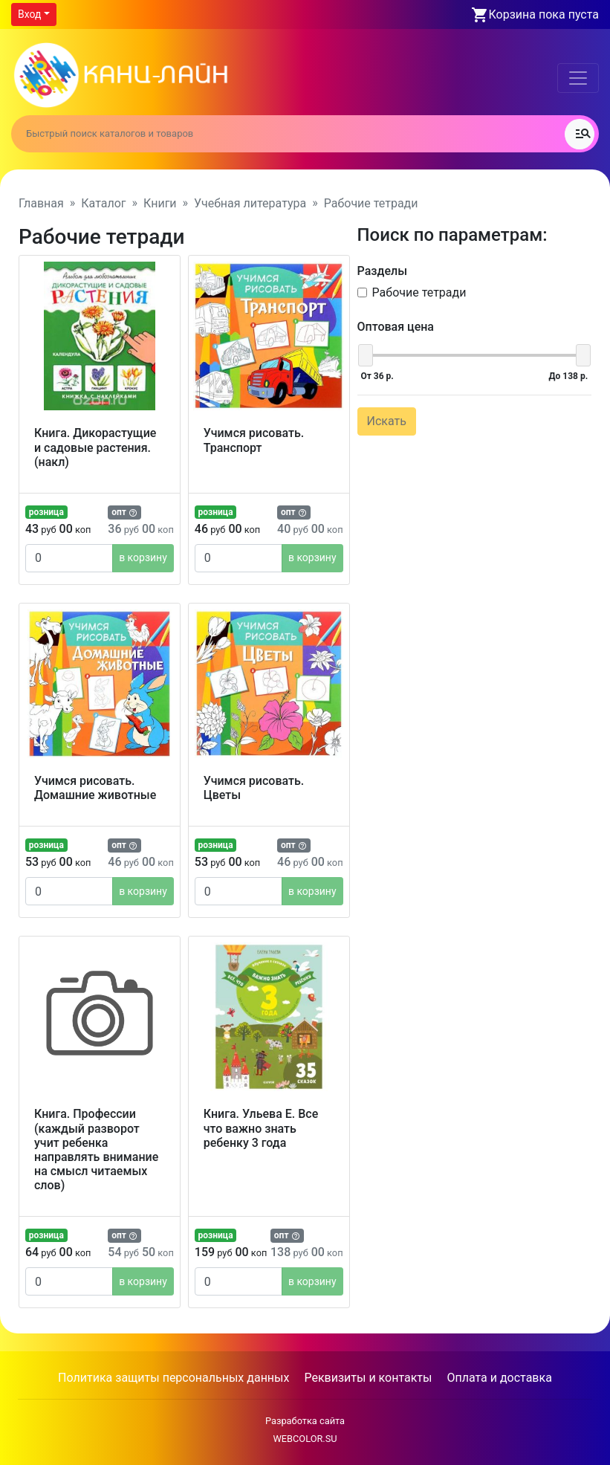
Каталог (103, 203)
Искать (386, 421)
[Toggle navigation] (578, 78)
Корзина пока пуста (544, 14)
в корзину (143, 557)
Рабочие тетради (419, 292)
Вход (29, 14)
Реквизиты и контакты (368, 1378)
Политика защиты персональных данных (173, 1378)
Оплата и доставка (499, 1378)
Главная (41, 203)
